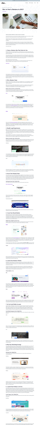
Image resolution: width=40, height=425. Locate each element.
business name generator (14, 122)
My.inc (29, 104)
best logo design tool (16, 237)
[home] (3, 3)
